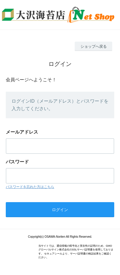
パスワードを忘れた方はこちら (30, 187)
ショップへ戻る (93, 46)
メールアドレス (22, 132)
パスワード (17, 161)
